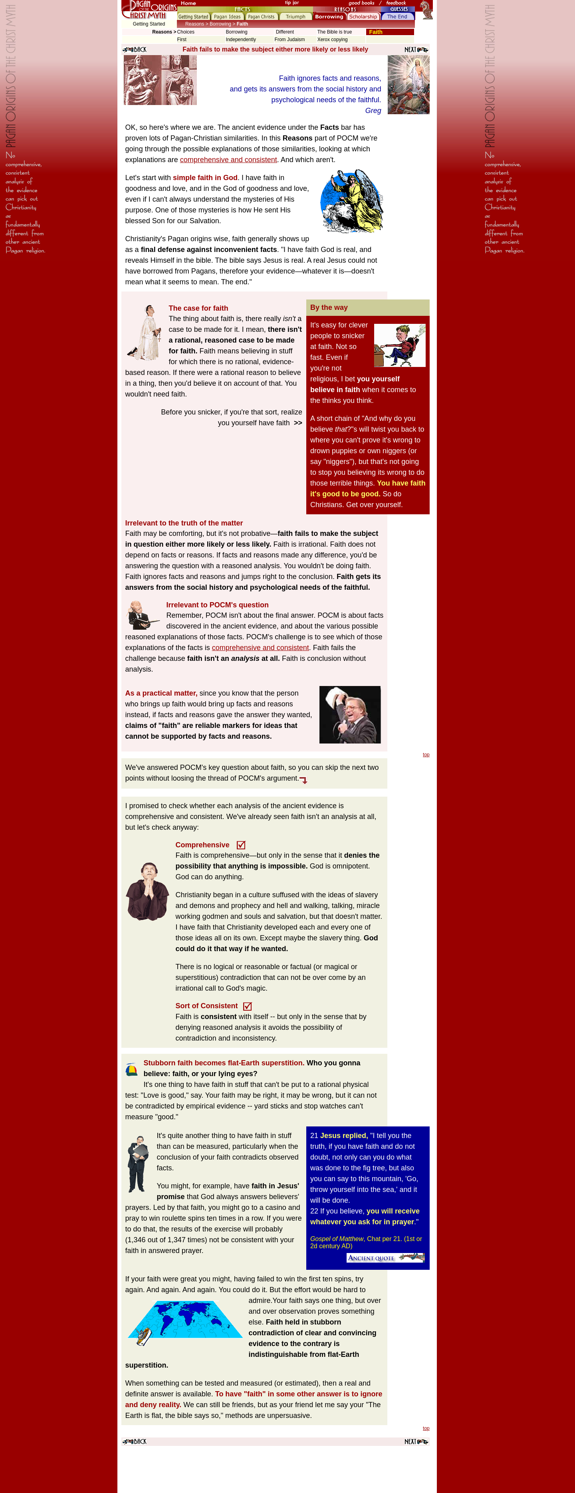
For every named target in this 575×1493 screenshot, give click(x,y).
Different (284, 32)
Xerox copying (332, 39)
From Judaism (290, 39)
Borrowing (237, 32)
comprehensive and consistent (228, 160)
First (181, 39)
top (426, 754)
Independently (241, 39)
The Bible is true (334, 32)
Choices (185, 32)
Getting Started (149, 24)
